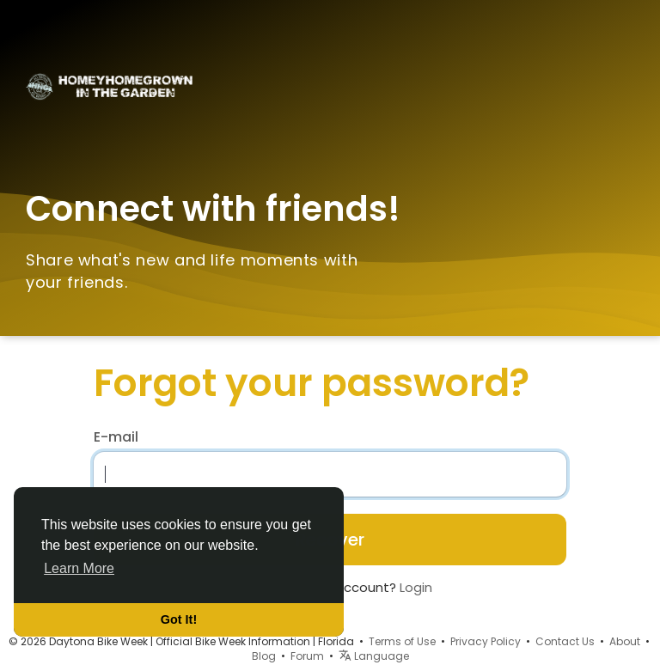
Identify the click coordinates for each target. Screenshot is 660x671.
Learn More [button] (79, 568)
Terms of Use (402, 641)
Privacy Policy (485, 641)
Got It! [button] (179, 619)
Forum (307, 656)
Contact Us (565, 641)
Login (416, 587)
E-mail (116, 437)
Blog (264, 656)
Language (374, 656)
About (624, 641)
